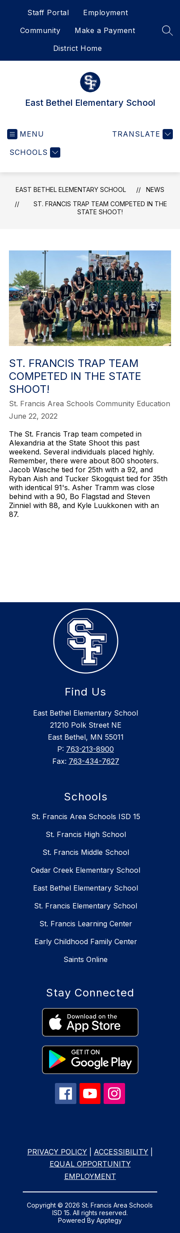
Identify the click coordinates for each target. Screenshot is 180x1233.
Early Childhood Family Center (85, 941)
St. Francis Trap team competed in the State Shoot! (100, 208)
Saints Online (85, 959)
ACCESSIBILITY (121, 1151)
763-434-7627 (94, 761)
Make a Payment (105, 30)
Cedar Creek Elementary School (85, 870)
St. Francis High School (86, 834)
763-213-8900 (90, 749)
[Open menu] (25, 134)
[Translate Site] (141, 134)
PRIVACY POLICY (57, 1151)
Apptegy (109, 1220)
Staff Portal (48, 12)
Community (40, 30)
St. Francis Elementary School (85, 905)
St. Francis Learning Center (85, 923)
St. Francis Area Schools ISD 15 (85, 816)
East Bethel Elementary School (71, 189)
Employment (105, 12)
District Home (77, 48)
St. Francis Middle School (85, 852)
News (155, 189)
